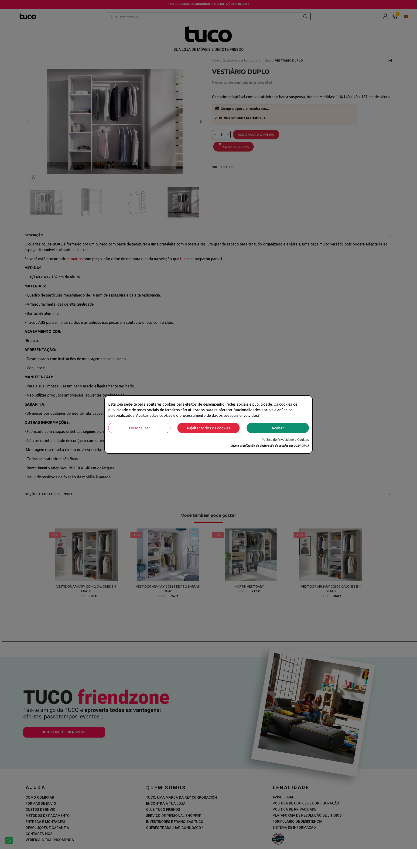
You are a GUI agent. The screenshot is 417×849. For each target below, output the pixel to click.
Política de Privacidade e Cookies (285, 439)
